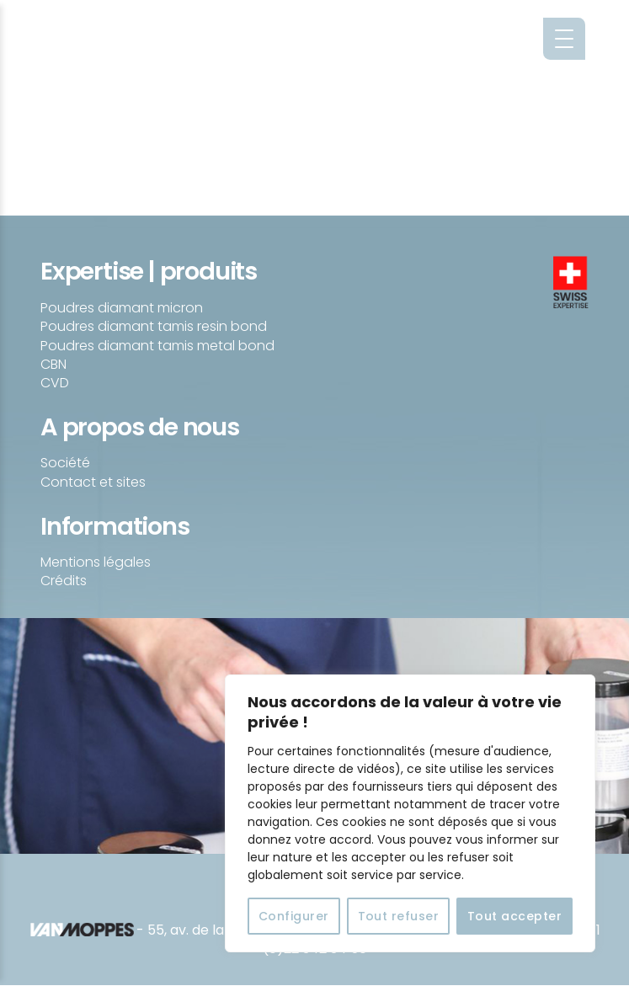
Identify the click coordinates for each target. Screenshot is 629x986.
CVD (54, 382)
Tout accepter (514, 916)
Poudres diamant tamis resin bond (153, 326)
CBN (53, 364)
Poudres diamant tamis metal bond (157, 345)
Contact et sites (93, 482)
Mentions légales (95, 562)
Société (65, 462)
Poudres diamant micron (121, 307)
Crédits (63, 580)
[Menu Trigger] (564, 39)
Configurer (294, 916)
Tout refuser (399, 916)
